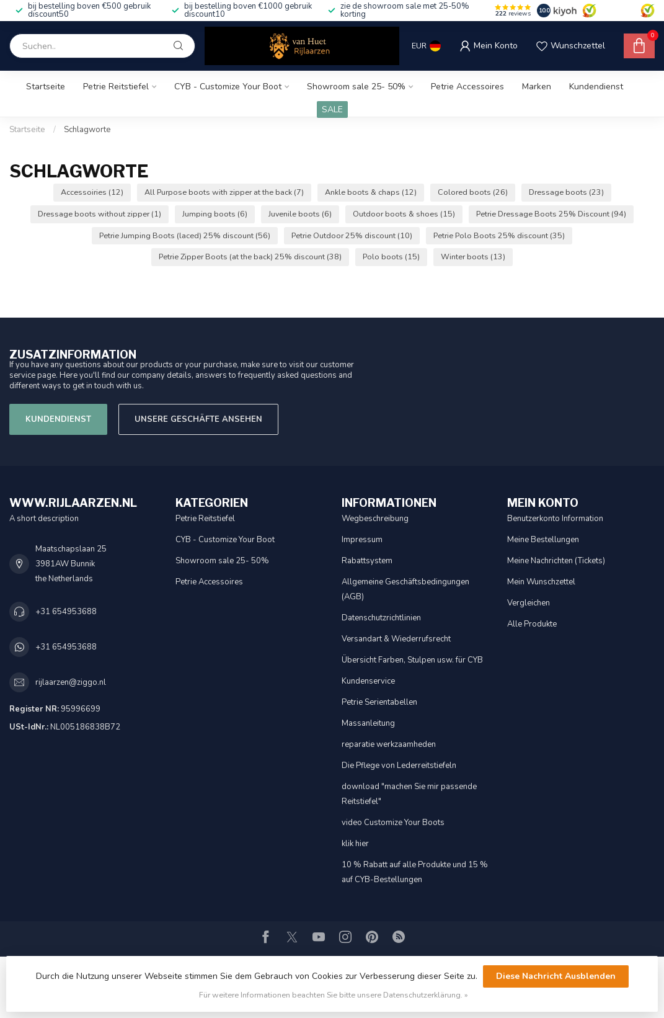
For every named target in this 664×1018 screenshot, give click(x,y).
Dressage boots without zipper (99, 213)
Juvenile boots (300, 213)
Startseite (45, 86)
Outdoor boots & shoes (404, 213)
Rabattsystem (367, 560)
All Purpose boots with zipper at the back (224, 192)
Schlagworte (87, 129)
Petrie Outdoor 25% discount (351, 235)
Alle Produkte (532, 624)
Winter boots (473, 256)
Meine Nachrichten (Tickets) (556, 560)
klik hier (355, 843)
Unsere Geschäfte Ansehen (198, 419)
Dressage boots (566, 192)
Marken (536, 86)
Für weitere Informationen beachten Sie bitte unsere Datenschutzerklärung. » (333, 994)
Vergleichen (528, 603)
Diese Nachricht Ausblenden (556, 976)
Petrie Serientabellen (379, 702)
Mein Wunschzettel (541, 581)
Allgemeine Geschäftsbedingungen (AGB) (405, 589)
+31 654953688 (66, 611)
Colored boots (473, 192)
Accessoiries (92, 192)
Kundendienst (596, 86)
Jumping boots (214, 213)
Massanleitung (368, 723)
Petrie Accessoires (467, 86)
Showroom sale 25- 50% (356, 86)
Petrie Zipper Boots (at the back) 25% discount (250, 256)
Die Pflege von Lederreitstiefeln (399, 765)
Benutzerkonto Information (555, 518)
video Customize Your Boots (393, 822)
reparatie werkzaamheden (389, 744)
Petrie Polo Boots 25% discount (499, 235)
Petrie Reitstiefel (116, 86)
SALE (332, 109)
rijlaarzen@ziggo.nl (70, 682)
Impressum (362, 539)
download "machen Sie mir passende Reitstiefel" (409, 794)
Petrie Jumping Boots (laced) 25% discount (184, 235)
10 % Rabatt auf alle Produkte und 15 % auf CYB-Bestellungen (415, 872)
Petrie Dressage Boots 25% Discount (551, 213)
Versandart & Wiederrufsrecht (396, 639)
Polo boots (391, 256)
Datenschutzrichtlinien (381, 617)
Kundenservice (368, 681)
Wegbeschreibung (375, 518)
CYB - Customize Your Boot (227, 86)
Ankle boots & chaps (371, 192)
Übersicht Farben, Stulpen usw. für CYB (412, 660)
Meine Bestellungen (543, 539)
